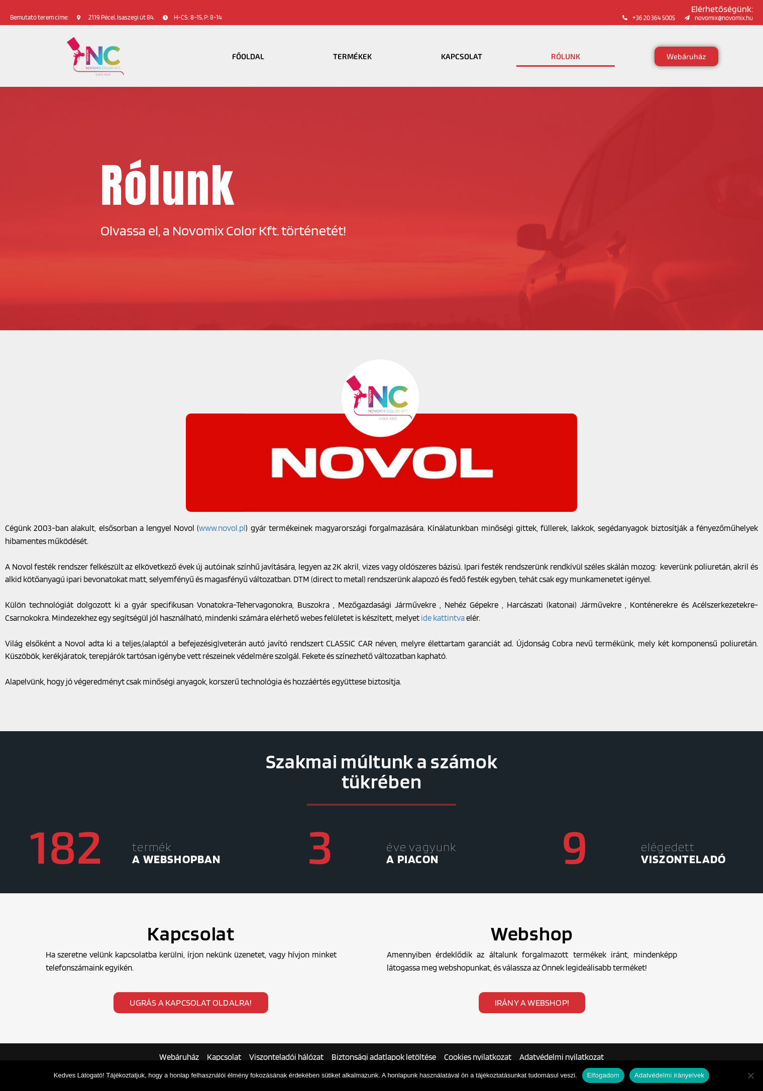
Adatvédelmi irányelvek (669, 1075)
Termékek (352, 56)
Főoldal (248, 56)
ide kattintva (443, 618)
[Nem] (750, 1075)
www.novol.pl (222, 528)
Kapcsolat (461, 56)
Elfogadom (603, 1075)
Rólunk (565, 56)
